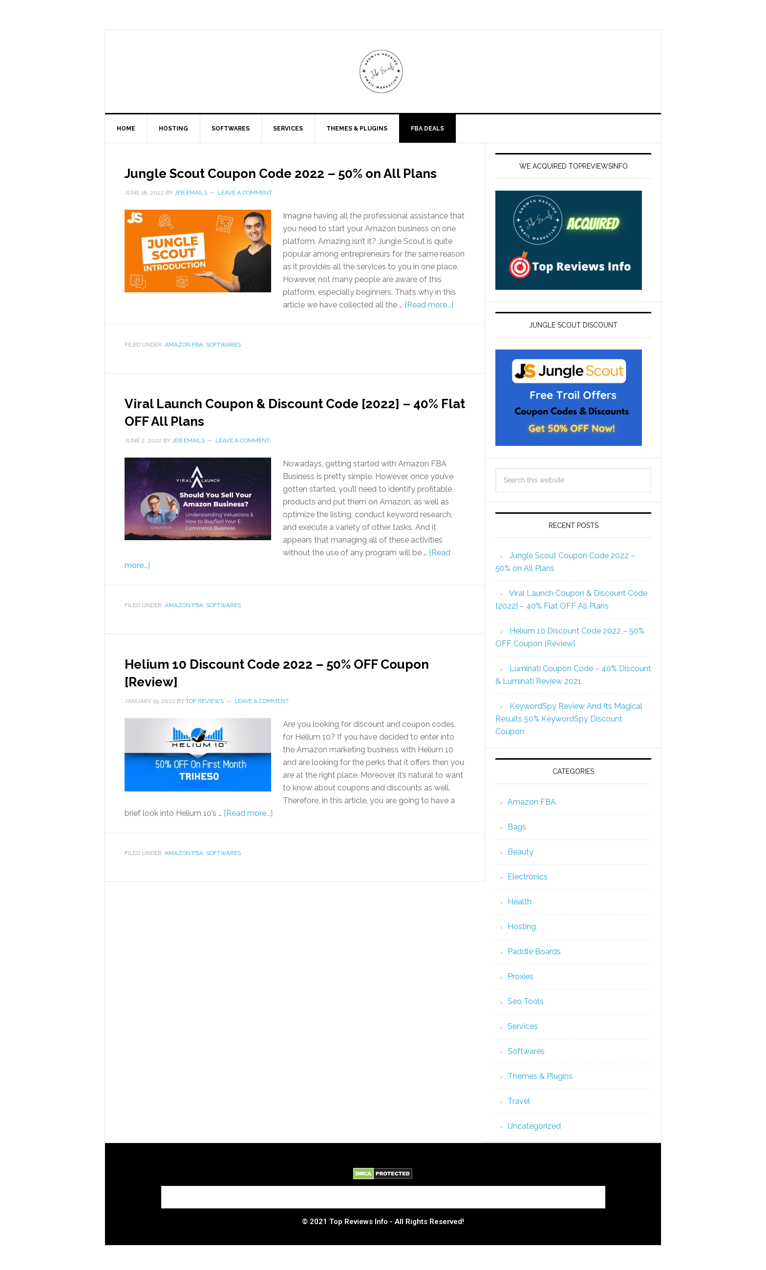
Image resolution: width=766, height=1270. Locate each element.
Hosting (522, 926)
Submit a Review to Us (265, 1194)
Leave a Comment (245, 210)
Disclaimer (505, 1194)
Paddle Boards (534, 951)
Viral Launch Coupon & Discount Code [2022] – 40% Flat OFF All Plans (285, 428)
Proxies (520, 976)
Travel (519, 1101)
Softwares (223, 362)
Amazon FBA (184, 362)
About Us (188, 1194)
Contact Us (346, 1194)
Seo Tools (526, 1001)
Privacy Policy (570, 1194)
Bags (517, 827)
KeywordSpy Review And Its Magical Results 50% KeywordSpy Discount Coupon (568, 718)
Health (520, 901)
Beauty (520, 851)
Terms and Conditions (426, 1194)
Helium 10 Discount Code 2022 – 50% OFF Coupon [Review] (281, 689)
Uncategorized (534, 1126)
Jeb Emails (383, 71)
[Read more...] (428, 322)
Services (523, 1026)
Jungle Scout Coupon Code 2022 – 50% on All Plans (289, 180)
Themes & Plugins (540, 1076)
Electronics (528, 876)
